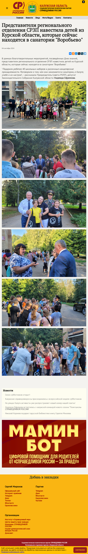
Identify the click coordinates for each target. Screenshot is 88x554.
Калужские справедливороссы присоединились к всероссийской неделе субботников (42, 399)
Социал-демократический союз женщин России (17, 530)
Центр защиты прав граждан (16, 522)
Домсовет (9, 533)
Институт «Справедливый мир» (17, 519)
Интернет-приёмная (13, 493)
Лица (37, 18)
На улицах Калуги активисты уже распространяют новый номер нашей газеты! (39, 403)
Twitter (8, 501)
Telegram (8, 496)
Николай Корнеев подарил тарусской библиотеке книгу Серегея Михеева (37, 413)
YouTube (39, 501)
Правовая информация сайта (12, 552)
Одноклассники (11, 505)
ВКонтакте (9, 503)
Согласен (80, 550)
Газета (58, 18)
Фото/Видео (47, 18)
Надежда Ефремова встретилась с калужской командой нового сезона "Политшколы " (42, 408)
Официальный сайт (12, 491)
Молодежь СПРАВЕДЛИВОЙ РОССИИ (16, 525)
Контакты (67, 18)
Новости (29, 18)
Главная (19, 18)
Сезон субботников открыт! (16, 395)
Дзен (7, 498)
